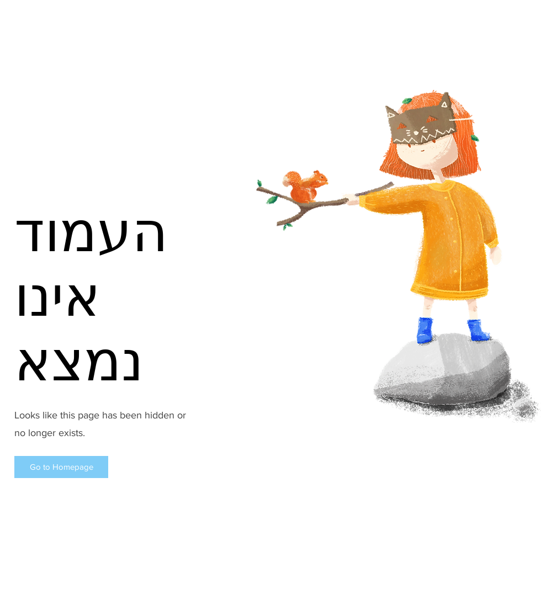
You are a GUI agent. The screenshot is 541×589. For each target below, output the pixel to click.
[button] (61, 467)
